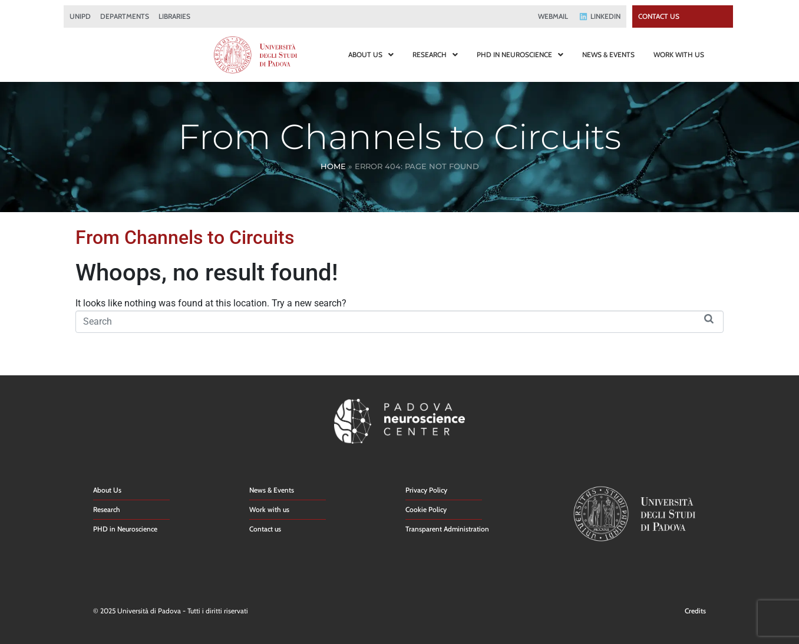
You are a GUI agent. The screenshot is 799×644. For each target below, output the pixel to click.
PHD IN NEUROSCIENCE (520, 54)
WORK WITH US (678, 54)
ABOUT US (371, 54)
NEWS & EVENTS (608, 54)
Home (333, 166)
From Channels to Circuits (184, 237)
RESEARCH (435, 54)
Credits (695, 610)
